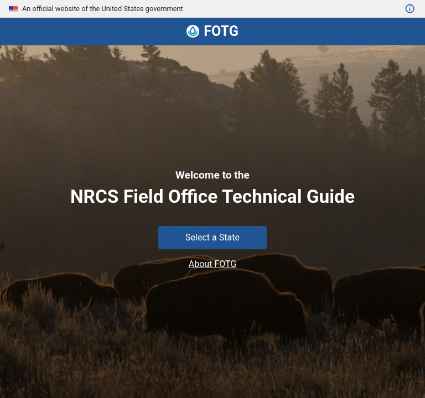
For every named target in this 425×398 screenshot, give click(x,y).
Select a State (212, 237)
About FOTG (212, 264)
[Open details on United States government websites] (409, 9)
